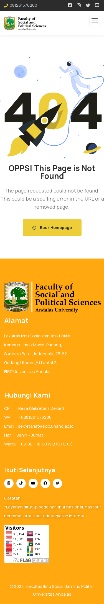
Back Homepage (52, 227)
